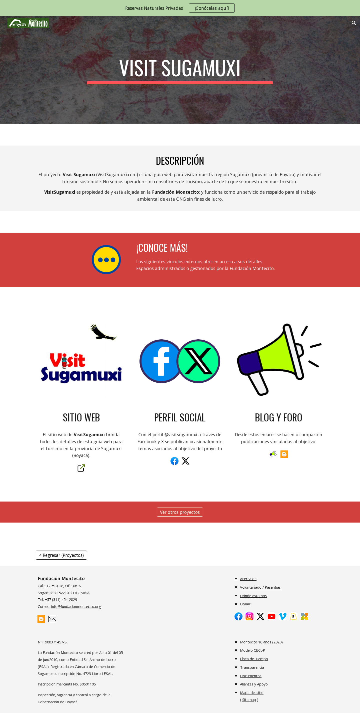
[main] (180, 69)
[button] (354, 23)
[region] (180, 8)
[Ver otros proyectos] (180, 512)
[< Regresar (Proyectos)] (61, 555)
